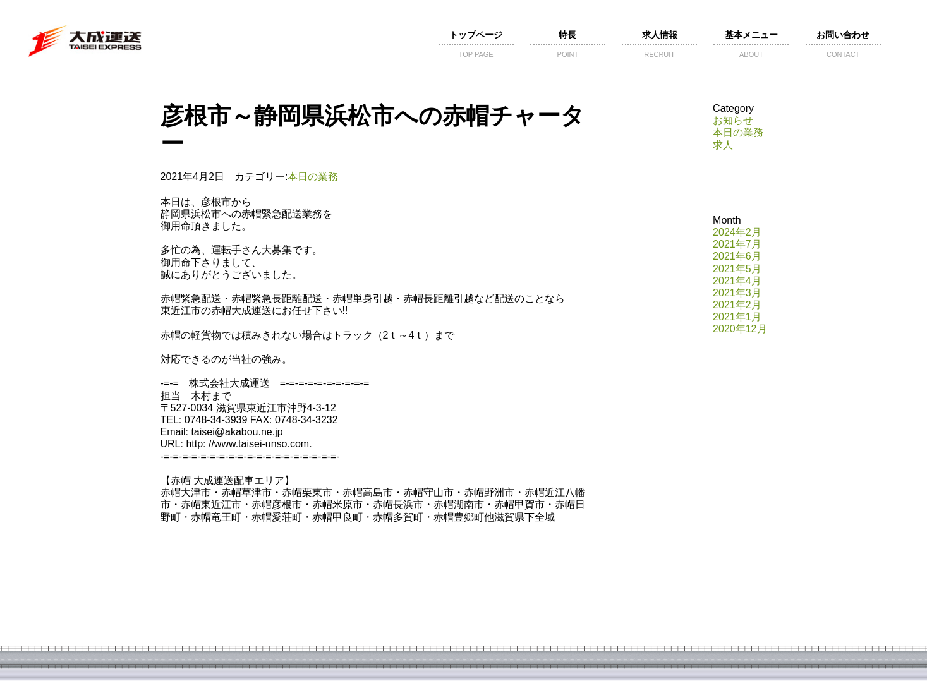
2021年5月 (737, 268)
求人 (723, 145)
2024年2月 (737, 232)
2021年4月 (737, 280)
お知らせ (733, 120)
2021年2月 (737, 304)
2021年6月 (737, 256)
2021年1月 (737, 316)
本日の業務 (313, 176)
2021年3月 (737, 292)
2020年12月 (739, 328)
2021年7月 (737, 244)
